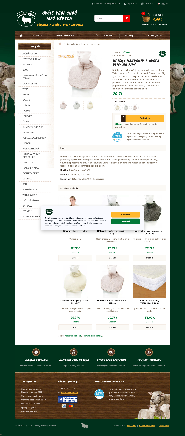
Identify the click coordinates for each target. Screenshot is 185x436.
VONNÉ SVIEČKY (29, 195)
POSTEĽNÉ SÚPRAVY (31, 59)
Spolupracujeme (28, 407)
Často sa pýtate (104, 35)
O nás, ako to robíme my (32, 396)
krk (79, 335)
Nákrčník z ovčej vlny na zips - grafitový (149, 232)
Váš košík (155, 17)
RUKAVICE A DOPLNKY (32, 127)
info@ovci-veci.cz (69, 392)
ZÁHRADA (27, 205)
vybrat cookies (63, 226)
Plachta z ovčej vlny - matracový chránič (149, 301)
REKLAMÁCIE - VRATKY (31, 403)
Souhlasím (125, 215)
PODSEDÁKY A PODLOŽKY (34, 137)
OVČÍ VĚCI (125, 52)
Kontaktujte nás (154, 35)
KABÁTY (26, 99)
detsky (99, 335)
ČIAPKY (25, 121)
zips (93, 335)
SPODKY (26, 110)
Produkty (37, 35)
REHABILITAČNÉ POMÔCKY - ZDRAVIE (35, 77)
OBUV (25, 69)
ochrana (86, 335)
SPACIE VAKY (28, 132)
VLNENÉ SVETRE (29, 189)
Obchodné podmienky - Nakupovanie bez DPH (32, 390)
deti (75, 335)
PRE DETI (26, 143)
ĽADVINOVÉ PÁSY (30, 83)
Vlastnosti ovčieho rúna (68, 35)
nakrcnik (69, 335)
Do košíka (145, 118)
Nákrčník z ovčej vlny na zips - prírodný (75, 301)
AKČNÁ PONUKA (29, 53)
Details (75, 257)
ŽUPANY (26, 105)
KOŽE (24, 184)
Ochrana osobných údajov (33, 399)
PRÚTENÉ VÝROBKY (31, 200)
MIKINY (25, 94)
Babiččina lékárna (147, 425)
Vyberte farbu (118, 101)
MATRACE (27, 64)
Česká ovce (164, 425)
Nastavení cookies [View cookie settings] (30, 411)
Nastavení (126, 221)
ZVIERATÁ (27, 178)
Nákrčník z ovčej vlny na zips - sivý (112, 232)
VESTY (25, 89)
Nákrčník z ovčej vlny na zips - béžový (112, 301)
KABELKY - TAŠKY (30, 173)
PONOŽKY (27, 116)
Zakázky (129, 35)
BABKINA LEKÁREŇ (30, 148)
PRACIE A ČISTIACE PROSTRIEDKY (31, 155)
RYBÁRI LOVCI (28, 162)
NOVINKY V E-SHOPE (31, 216)
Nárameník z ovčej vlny (75, 231)
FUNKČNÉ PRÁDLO (30, 167)
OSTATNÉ (26, 211)
